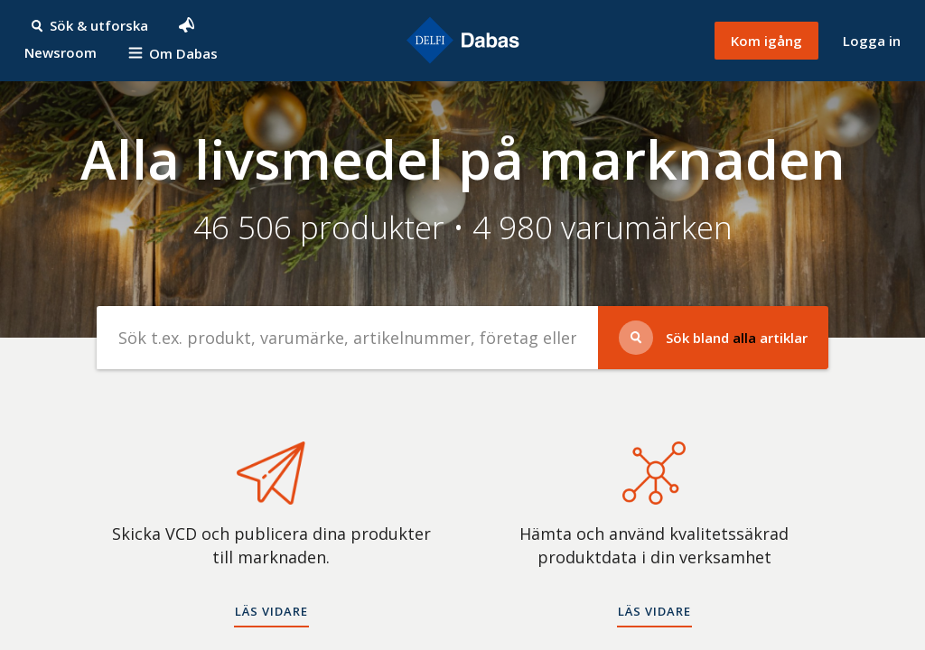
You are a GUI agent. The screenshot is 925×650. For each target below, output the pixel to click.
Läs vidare (271, 611)
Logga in (872, 41)
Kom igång (766, 41)
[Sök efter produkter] (348, 337)
